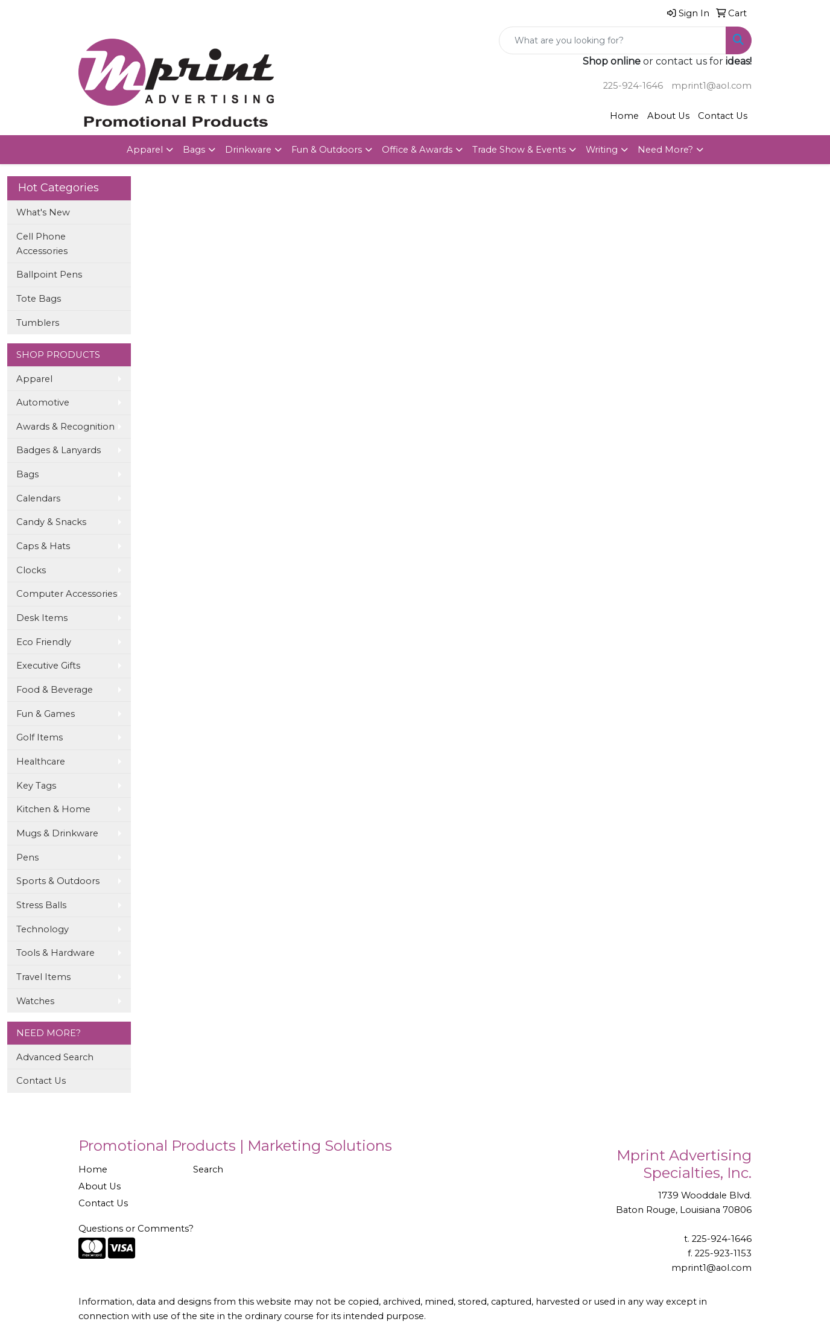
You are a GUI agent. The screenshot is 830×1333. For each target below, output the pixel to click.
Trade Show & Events (519, 149)
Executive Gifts (48, 665)
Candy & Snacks (51, 522)
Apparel (145, 149)
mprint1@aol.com (711, 85)
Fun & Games (45, 713)
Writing (602, 149)
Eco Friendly (43, 642)
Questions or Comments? (136, 1228)
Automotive (42, 402)
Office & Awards (417, 149)
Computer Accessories (66, 593)
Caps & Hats (43, 546)
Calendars (38, 498)
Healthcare (40, 761)
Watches (35, 1001)
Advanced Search (54, 1057)
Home (624, 115)
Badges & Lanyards (58, 450)
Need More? (665, 149)
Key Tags (36, 785)
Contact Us (722, 115)
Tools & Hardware (55, 952)
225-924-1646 (633, 85)
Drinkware (248, 149)
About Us (668, 115)
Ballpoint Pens (49, 274)
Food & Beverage (54, 689)
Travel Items (43, 977)
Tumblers (37, 322)
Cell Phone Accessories (42, 243)
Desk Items (42, 617)
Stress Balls (41, 905)
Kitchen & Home (53, 809)
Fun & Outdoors (326, 149)
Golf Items (39, 737)
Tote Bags (38, 298)
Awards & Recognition (65, 426)
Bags (194, 149)
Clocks (31, 570)
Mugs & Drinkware (57, 833)
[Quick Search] (612, 40)
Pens (27, 857)
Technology (42, 929)
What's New (43, 212)
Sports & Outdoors (58, 881)
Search (208, 1169)
